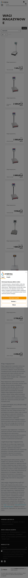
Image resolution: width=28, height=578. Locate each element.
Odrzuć (14, 305)
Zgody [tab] (2, 277)
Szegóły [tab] (8, 277)
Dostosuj (14, 301)
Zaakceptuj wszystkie (14, 298)
